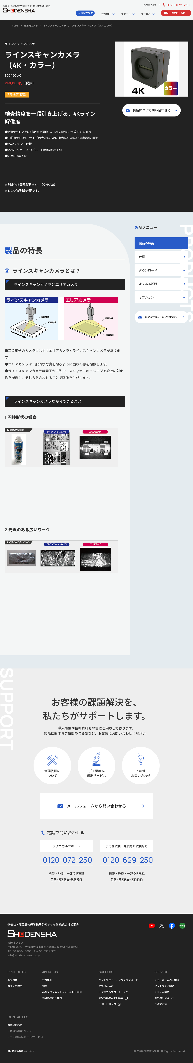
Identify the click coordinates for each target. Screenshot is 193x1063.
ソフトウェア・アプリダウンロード (126, 968)
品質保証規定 (112, 974)
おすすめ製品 (16, 974)
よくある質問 (148, 284)
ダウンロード (148, 270)
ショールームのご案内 (22, 1013)
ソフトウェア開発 (19, 1019)
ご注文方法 (15, 1037)
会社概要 (48, 968)
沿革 (45, 974)
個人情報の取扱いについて (22, 1051)
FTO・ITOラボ (113, 992)
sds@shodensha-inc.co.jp (24, 943)
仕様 (142, 257)
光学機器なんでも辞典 (118, 986)
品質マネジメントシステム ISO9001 (65, 980)
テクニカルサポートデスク (121, 980)
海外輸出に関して (19, 1031)
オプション (146, 297)
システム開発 (16, 1025)
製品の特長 (146, 243)
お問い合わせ (60, 1013)
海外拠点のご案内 (53, 986)
